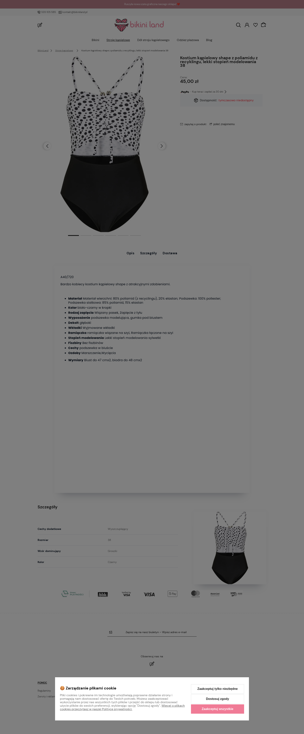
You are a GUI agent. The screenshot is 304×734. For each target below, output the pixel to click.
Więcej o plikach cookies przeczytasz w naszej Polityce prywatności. (122, 707)
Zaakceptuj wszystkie (217, 709)
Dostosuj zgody (217, 698)
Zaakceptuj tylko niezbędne (217, 688)
